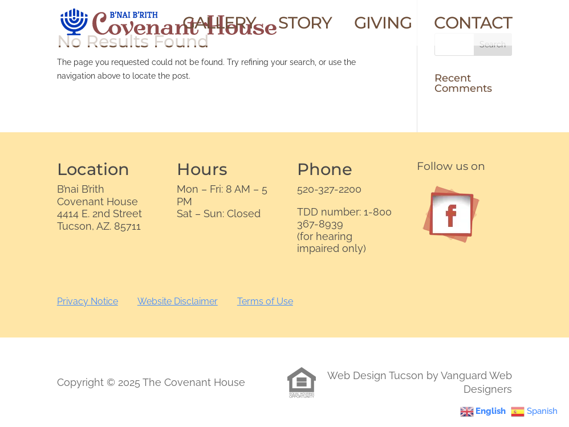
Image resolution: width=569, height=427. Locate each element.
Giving (383, 25)
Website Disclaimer (177, 301)
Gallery (219, 25)
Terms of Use (265, 301)
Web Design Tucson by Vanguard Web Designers (419, 382)
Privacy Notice (87, 301)
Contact (473, 25)
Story (305, 25)
